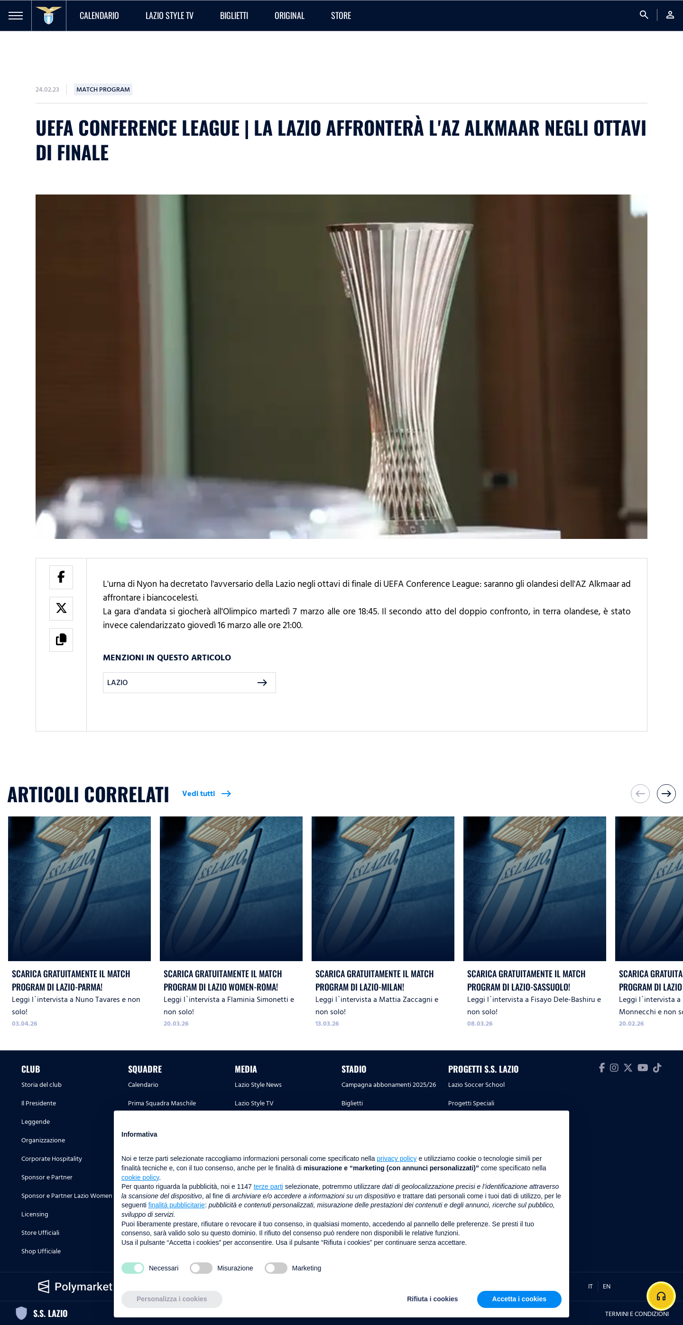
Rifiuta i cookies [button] (432, 1299)
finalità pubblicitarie (176, 1205)
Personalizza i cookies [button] (172, 1299)
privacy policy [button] (397, 1158)
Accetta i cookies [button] (519, 1299)
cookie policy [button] (140, 1177)
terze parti (268, 1186)
